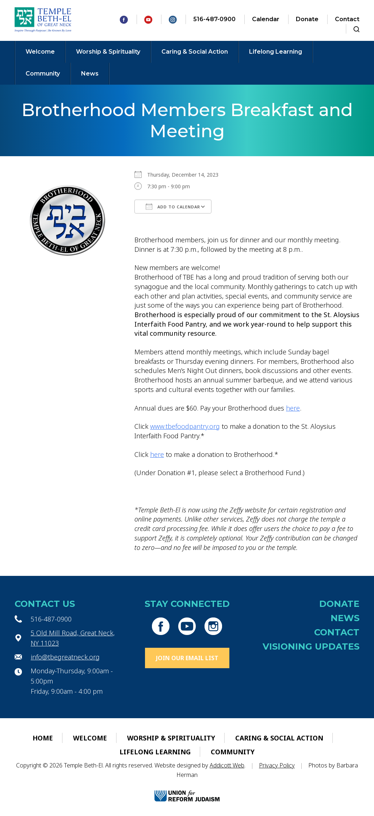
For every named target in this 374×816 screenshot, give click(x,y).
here (293, 408)
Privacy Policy (277, 765)
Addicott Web (227, 765)
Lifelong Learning (275, 51)
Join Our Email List (187, 658)
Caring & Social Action (194, 51)
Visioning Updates (311, 646)
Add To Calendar (173, 206)
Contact (347, 19)
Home (43, 738)
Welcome (40, 51)
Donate (307, 19)
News (90, 73)
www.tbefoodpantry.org (185, 426)
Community (43, 73)
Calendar (265, 19)
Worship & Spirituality (108, 51)
